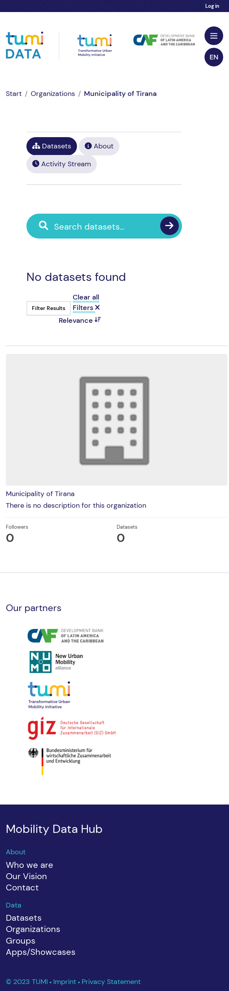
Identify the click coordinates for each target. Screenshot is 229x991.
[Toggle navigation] (214, 35)
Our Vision (26, 876)
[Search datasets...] (110, 226)
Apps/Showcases (40, 952)
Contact (22, 887)
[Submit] (169, 225)
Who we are (29, 865)
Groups (20, 940)
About (99, 146)
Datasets (51, 146)
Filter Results (48, 308)
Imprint (65, 981)
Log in (212, 6)
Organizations (53, 93)
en (214, 57)
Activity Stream (61, 164)
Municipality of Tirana (120, 93)
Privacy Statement (111, 981)
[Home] (14, 93)
